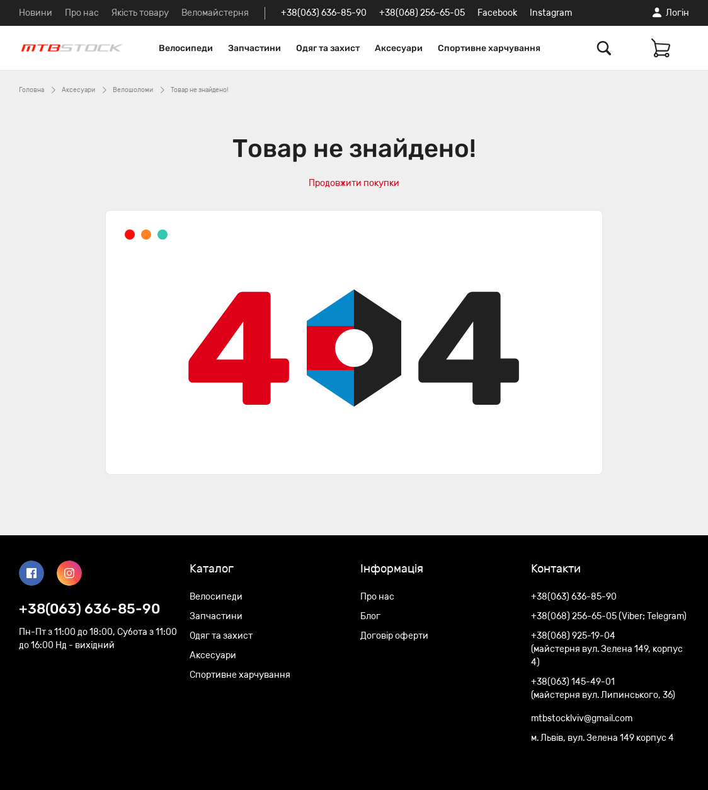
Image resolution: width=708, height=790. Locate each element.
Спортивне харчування (489, 48)
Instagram (551, 13)
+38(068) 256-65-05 (422, 13)
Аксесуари (399, 48)
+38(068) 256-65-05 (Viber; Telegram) (609, 616)
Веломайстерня (215, 13)
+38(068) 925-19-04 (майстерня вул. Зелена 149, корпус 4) (607, 649)
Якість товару (140, 13)
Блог (370, 616)
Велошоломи (133, 90)
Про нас (82, 13)
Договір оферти (394, 635)
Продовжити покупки (354, 183)
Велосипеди (186, 48)
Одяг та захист (328, 48)
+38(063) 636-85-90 (324, 13)
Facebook (497, 13)
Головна (31, 90)
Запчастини (254, 48)
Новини (35, 13)
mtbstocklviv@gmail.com (581, 718)
